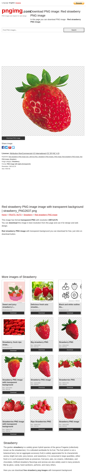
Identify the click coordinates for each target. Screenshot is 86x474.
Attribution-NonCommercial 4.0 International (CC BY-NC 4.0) (34, 153)
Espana (18, 3)
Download (13, 313)
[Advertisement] (43, 50)
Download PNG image (13, 138)
